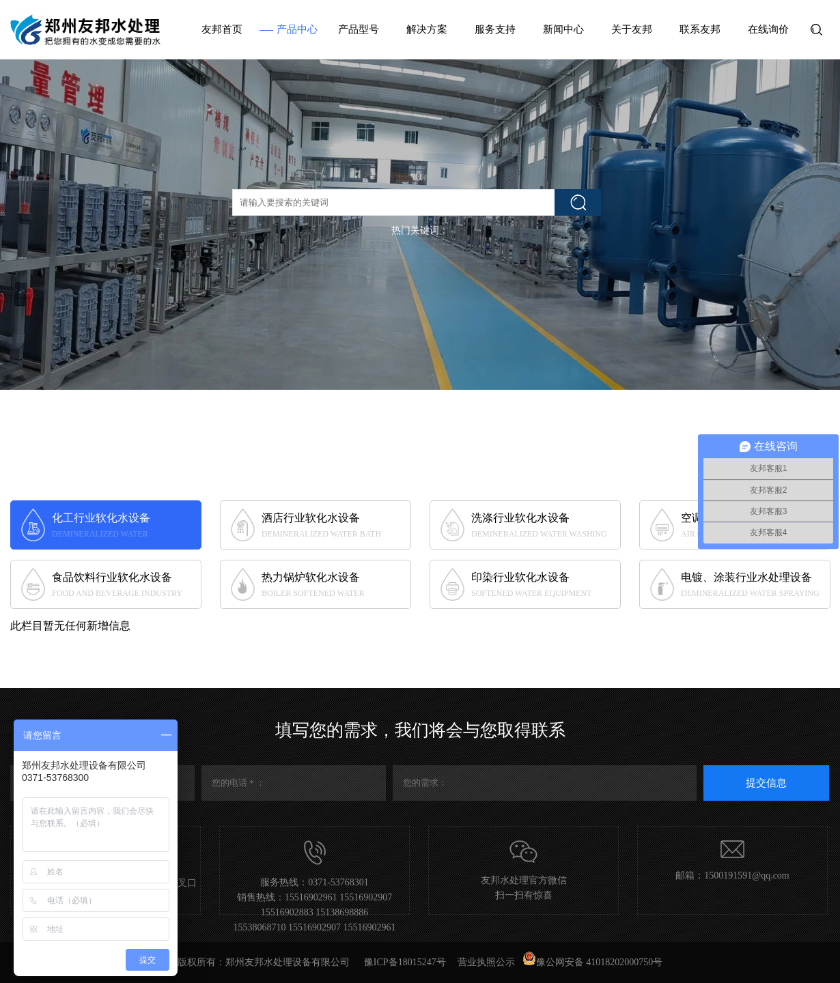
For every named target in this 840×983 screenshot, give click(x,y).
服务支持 (495, 29)
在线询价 (768, 29)
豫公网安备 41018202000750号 (592, 962)
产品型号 (358, 29)
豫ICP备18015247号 (405, 962)
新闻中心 (563, 29)
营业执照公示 (486, 962)
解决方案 (426, 29)
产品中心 (297, 29)
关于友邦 (631, 29)
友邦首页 (221, 29)
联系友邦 (700, 29)
